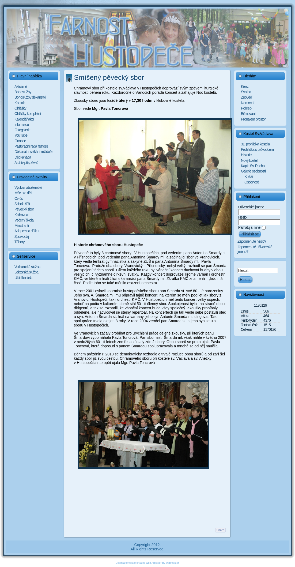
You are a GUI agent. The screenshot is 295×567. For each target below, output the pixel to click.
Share (220, 530)
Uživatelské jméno (251, 207)
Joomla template (126, 562)
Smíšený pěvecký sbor (109, 77)
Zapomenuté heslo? (251, 241)
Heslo (242, 217)
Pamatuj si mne (249, 227)
